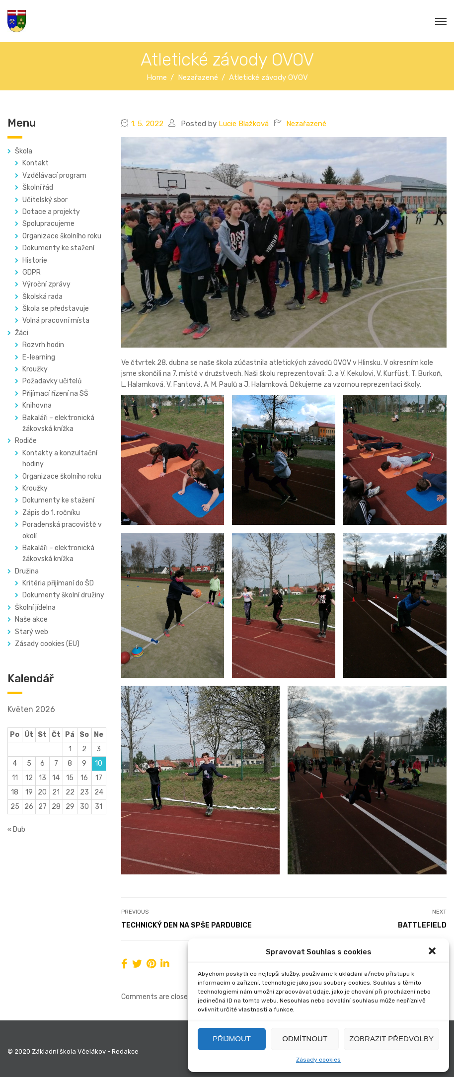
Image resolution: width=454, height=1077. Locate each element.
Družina (27, 571)
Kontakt (35, 163)
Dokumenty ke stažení (58, 248)
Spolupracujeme (48, 223)
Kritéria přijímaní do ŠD (58, 583)
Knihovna (37, 405)
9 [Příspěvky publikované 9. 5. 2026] (84, 763)
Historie (34, 260)
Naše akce (31, 619)
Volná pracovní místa (55, 320)
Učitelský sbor (45, 200)
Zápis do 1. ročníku (51, 512)
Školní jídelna (35, 607)
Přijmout (232, 1038)
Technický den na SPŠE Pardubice (186, 925)
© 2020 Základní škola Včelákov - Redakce (73, 1051)
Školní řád (37, 187)
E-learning (38, 357)
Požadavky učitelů (51, 381)
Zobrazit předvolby (391, 1038)
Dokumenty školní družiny (63, 595)
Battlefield (422, 925)
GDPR (31, 272)
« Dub (16, 829)
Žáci (21, 333)
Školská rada (42, 296)
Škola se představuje (55, 308)
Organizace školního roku (61, 236)
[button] (433, 952)
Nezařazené (306, 123)
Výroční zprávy (46, 284)
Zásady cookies (318, 1059)
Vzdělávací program (54, 175)
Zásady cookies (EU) (47, 644)
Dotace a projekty (51, 212)
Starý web (31, 632)
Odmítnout (304, 1038)
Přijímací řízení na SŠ (55, 393)
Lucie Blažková (244, 123)
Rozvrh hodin (43, 345)
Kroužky (35, 369)
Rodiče (26, 440)
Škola (23, 151)
